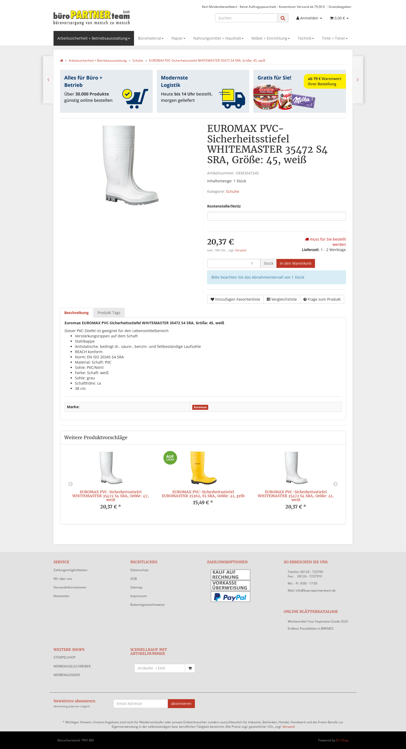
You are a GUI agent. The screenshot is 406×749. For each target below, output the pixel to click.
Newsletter (62, 596)
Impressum (138, 596)
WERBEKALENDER (67, 675)
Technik (306, 38)
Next (335, 484)
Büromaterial (151, 38)
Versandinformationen (70, 587)
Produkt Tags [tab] (109, 312)
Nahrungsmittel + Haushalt (218, 38)
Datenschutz (139, 570)
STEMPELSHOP (65, 657)
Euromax (200, 407)
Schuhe (232, 191)
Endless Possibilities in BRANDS (311, 628)
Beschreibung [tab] (76, 312)
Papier (178, 38)
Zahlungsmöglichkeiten (70, 570)
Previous (70, 484)
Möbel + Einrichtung (271, 38)
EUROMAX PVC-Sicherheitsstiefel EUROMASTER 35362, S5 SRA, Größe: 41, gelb (203, 494)
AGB (133, 578)
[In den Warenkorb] (295, 263)
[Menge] (233, 263)
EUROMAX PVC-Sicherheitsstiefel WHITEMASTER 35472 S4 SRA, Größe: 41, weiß (296, 496)
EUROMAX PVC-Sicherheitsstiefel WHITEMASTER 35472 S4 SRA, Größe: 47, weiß (110, 496)
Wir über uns (63, 578)
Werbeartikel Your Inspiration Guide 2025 (318, 621)
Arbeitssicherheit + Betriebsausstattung (93, 38)
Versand (240, 250)
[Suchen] (246, 17)
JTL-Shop (342, 740)
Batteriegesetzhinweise (147, 604)
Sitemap (136, 587)
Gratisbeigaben (340, 6)
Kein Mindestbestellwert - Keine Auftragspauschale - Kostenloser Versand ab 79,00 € (263, 6)
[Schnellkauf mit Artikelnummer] (159, 668)
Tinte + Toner (335, 38)
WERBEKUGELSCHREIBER (72, 666)
